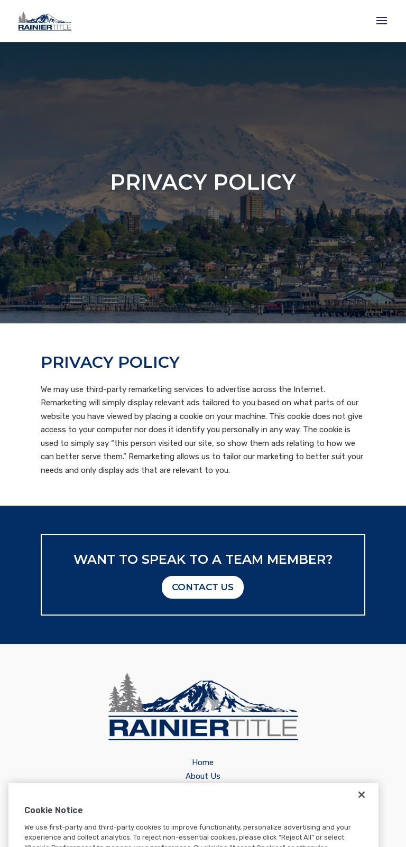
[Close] (361, 807)
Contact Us (203, 587)
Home (203, 762)
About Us (203, 776)
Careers (203, 790)
